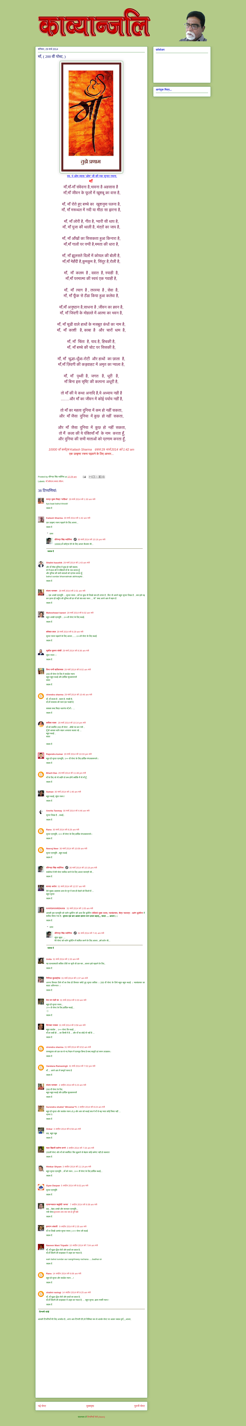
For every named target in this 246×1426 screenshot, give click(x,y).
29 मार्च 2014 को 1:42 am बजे (77, 518)
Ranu (49, 829)
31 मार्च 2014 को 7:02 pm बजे (82, 1066)
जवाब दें (49, 508)
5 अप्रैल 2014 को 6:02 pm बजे (74, 1185)
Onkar (49, 1129)
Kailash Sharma (70, 449)
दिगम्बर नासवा (52, 1025)
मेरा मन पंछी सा (52, 1000)
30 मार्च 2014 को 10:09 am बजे (73, 848)
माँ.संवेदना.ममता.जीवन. (55, 481)
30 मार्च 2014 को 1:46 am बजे (67, 791)
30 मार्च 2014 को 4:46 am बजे (76, 810)
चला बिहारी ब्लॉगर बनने (56, 1148)
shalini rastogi (53, 1292)
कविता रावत (51, 722)
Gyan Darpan (53, 1185)
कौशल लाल (51, 631)
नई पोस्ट (42, 1406)
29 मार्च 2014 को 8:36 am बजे (76, 650)
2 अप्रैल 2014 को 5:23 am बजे (72, 1085)
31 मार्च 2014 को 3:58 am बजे (72, 1025)
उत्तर (51, 533)
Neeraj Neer (52, 848)
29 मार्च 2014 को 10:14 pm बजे (72, 722)
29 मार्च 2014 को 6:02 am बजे (80, 612)
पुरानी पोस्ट (139, 1406)
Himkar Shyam (54, 1166)
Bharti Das (51, 773)
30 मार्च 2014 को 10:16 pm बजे (91, 539)
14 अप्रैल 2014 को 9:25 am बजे (76, 1292)
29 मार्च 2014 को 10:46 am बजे (78, 694)
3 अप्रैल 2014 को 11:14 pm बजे (77, 1166)
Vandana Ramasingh (57, 1066)
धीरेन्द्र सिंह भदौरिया (63, 539)
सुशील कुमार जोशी (54, 650)
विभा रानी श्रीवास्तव (54, 669)
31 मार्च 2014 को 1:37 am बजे (74, 978)
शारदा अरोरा (51, 886)
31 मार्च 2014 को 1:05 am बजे (80, 908)
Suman (49, 791)
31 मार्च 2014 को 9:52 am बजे (77, 1047)
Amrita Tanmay (54, 810)
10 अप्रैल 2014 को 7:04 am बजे (83, 1245)
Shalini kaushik (54, 562)
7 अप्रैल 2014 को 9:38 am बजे (83, 1204)
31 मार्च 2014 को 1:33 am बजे (66, 959)
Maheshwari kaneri (56, 612)
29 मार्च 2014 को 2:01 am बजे (72, 590)
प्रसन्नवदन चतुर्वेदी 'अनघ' (57, 1204)
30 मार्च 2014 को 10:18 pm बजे (83, 867)
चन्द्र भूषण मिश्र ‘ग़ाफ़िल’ (57, 499)
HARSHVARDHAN (56, 908)
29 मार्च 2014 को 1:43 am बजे (76, 562)
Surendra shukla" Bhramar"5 (61, 1107)
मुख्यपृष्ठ (90, 1406)
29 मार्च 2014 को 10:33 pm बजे (78, 754)
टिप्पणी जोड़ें (44, 1311)
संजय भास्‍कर (52, 590)
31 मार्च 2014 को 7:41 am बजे (91, 933)
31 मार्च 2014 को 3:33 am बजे (73, 1000)
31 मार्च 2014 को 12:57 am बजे (71, 886)
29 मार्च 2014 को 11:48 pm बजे (72, 773)
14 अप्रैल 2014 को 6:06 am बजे (67, 1273)
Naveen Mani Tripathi (57, 1245)
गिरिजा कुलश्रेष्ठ (53, 978)
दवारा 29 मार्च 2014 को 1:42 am (113, 449)
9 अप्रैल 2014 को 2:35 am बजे (72, 1226)
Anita (49, 959)
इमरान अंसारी (52, 1226)
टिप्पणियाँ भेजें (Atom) (96, 1417)
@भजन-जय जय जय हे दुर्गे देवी (66, 1212)
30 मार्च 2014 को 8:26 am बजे (66, 829)
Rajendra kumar (54, 754)
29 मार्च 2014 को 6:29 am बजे (70, 631)
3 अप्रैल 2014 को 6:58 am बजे (67, 1129)
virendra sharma (54, 694)
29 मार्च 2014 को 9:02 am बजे (77, 669)
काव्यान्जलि (38, 10)
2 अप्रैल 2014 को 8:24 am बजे (91, 1107)
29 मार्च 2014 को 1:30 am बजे (82, 499)
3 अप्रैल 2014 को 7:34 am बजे (80, 1148)
